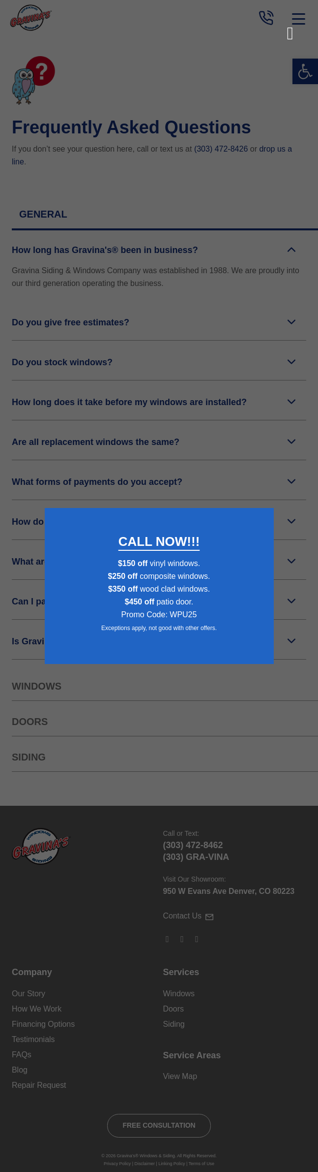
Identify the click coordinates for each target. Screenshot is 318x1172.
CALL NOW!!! (159, 541)
